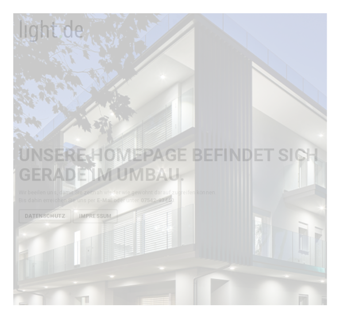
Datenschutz (44, 216)
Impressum (95, 216)
